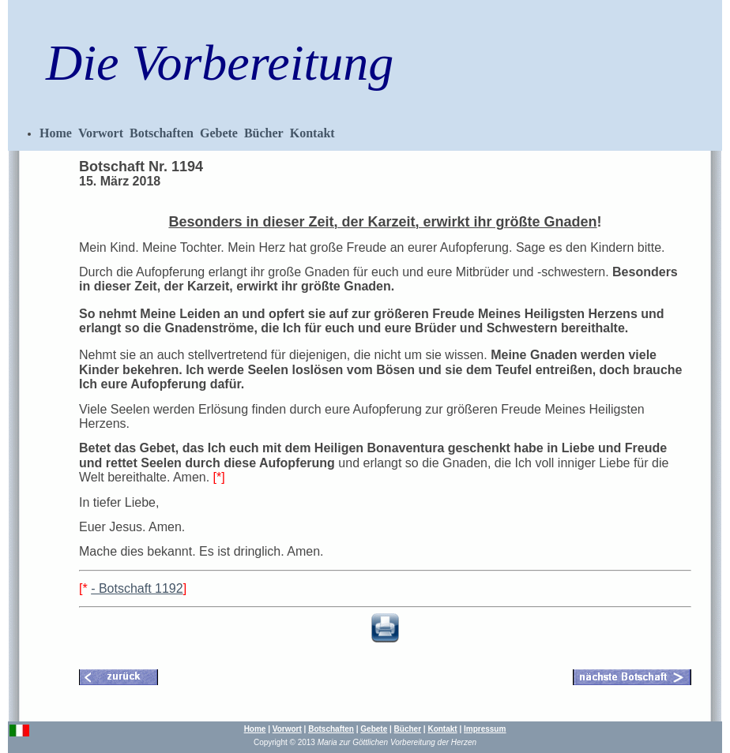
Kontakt (312, 133)
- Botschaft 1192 (137, 588)
